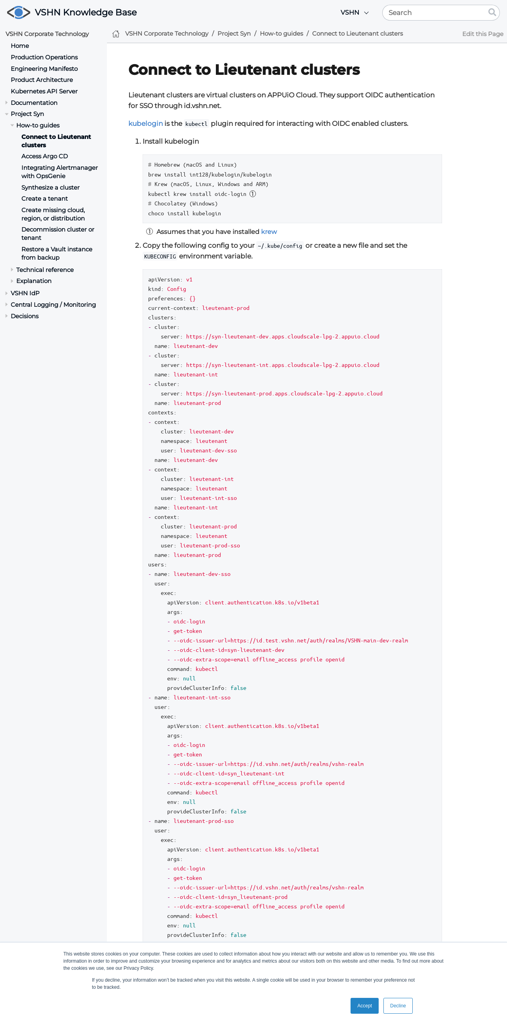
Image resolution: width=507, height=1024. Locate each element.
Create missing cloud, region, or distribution (53, 214)
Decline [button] (398, 1006)
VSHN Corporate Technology (47, 34)
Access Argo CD (44, 156)
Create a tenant (44, 198)
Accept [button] (364, 1006)
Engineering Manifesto (44, 68)
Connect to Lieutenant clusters (357, 33)
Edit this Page (482, 34)
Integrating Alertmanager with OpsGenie (59, 172)
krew (269, 232)
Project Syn (27, 114)
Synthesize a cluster (50, 187)
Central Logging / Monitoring (53, 304)
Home (20, 45)
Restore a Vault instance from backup (56, 253)
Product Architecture (42, 80)
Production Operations (44, 57)
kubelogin (145, 123)
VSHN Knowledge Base (86, 12)
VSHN (350, 12)
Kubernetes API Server (44, 91)
